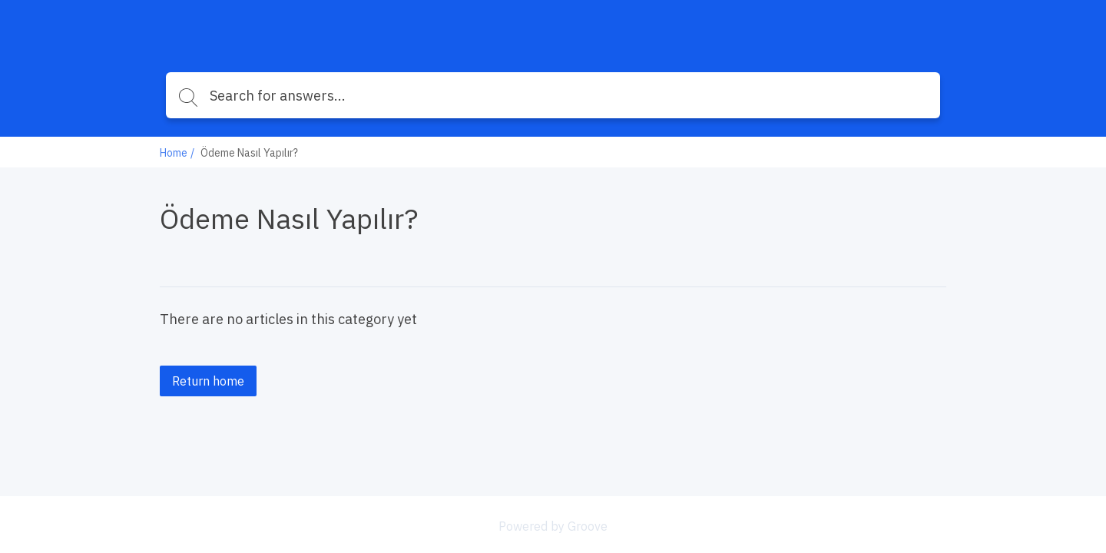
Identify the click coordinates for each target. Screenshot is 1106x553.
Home (173, 153)
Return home (208, 381)
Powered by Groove (553, 526)
